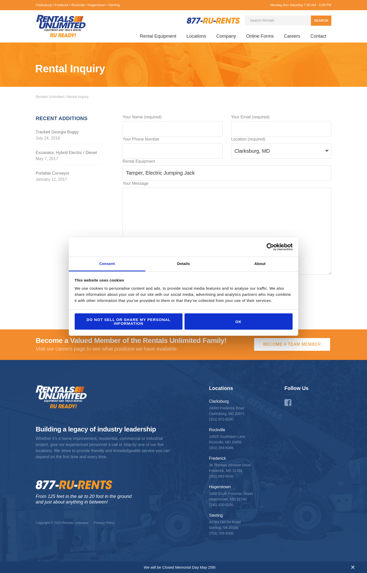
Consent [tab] (107, 263)
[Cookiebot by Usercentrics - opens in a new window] (270, 247)
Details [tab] (183, 263)
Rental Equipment (158, 36)
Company (226, 36)
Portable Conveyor (53, 173)
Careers (292, 36)
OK (238, 321)
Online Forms (260, 36)
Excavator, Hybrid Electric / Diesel (66, 152)
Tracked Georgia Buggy (57, 132)
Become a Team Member (292, 344)
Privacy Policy (104, 523)
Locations (196, 36)
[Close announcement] (353, 567)
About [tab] (260, 263)
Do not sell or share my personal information (128, 321)
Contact (318, 36)
